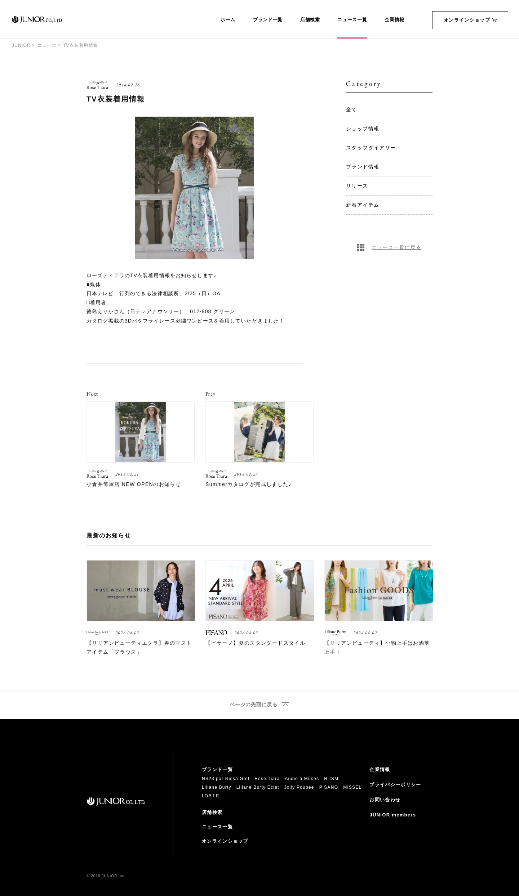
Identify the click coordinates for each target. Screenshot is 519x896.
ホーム (228, 19)
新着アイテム (362, 205)
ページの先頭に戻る (253, 704)
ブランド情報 (362, 167)
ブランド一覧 (268, 19)
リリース (357, 186)
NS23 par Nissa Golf (225, 778)
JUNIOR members (392, 815)
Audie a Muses (302, 778)
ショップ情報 (362, 128)
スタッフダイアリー (371, 147)
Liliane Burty (216, 787)
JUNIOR (21, 45)
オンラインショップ (470, 20)
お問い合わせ (384, 799)
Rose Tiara (267, 778)
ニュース (47, 45)
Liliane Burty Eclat (257, 787)
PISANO (328, 787)
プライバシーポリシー (395, 784)
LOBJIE (210, 795)
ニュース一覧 (352, 19)
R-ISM (331, 778)
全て (351, 109)
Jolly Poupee (299, 787)
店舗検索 (310, 19)
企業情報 (394, 19)
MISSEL (352, 787)
